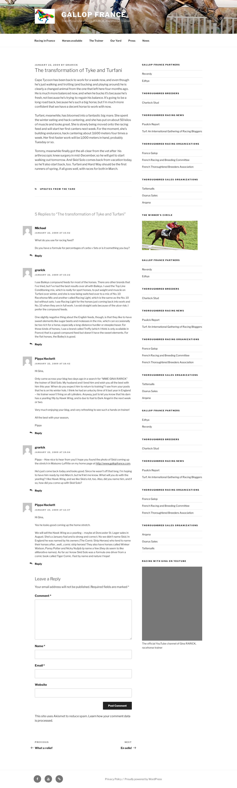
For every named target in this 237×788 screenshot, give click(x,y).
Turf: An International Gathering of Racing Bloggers (172, 131)
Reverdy (147, 73)
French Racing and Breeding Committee (165, 159)
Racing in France (44, 40)
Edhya (145, 80)
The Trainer (96, 40)
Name (40, 646)
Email (40, 665)
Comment (43, 596)
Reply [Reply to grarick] (38, 344)
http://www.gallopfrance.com (113, 463)
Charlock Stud (150, 102)
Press (131, 40)
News (145, 40)
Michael (40, 228)
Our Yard (115, 40)
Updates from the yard (58, 189)
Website (41, 684)
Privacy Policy (113, 779)
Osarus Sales (150, 195)
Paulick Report (150, 124)
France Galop (150, 153)
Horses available (72, 40)
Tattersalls (148, 188)
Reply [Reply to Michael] (38, 255)
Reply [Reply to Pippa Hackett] (38, 433)
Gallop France (93, 15)
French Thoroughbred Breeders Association (167, 166)
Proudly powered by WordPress (143, 779)
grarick (72, 65)
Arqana (146, 202)
